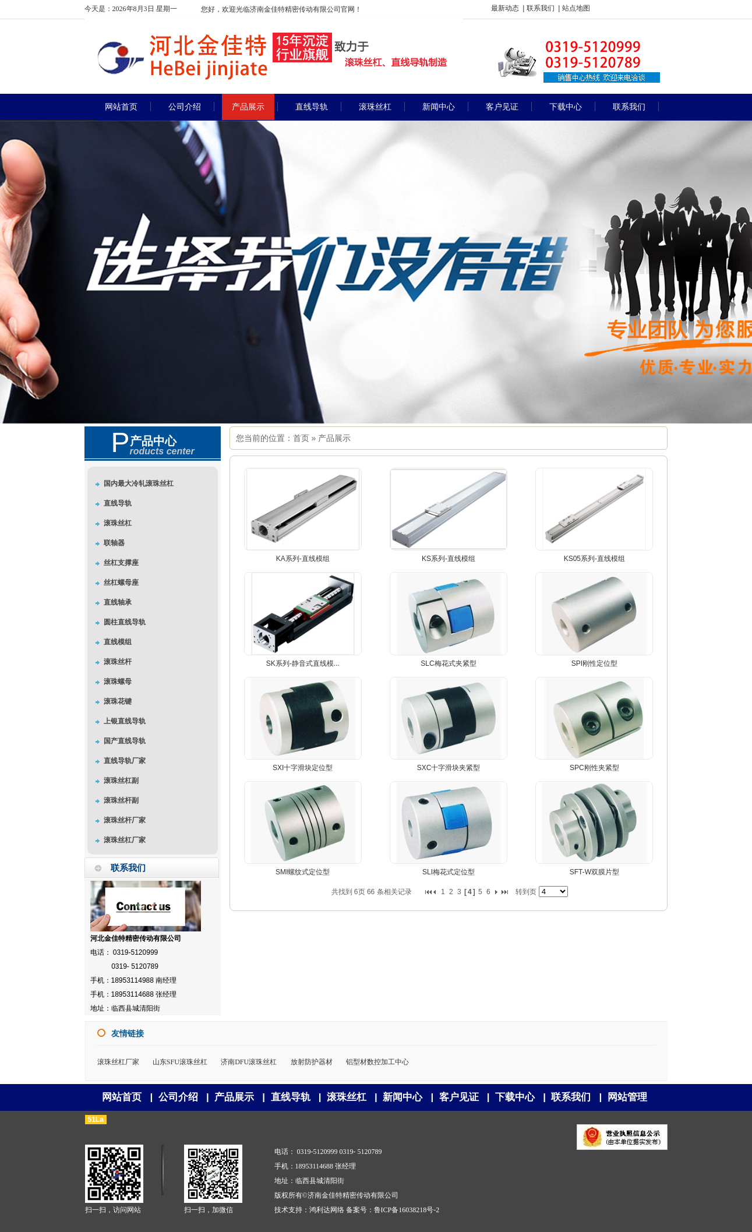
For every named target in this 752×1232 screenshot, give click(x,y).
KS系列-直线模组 (448, 559)
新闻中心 (402, 1097)
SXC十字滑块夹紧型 (449, 768)
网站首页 (122, 1097)
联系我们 (541, 8)
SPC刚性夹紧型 (594, 768)
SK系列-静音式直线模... (303, 663)
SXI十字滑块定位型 (303, 768)
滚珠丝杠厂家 (118, 1062)
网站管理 (627, 1097)
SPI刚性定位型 (594, 663)
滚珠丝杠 (346, 1097)
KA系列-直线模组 (303, 559)
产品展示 (334, 438)
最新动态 (505, 8)
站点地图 (576, 8)
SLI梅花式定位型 (448, 872)
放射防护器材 (312, 1062)
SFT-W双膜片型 (594, 872)
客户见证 (459, 1097)
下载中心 (515, 1097)
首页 (301, 438)
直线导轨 (290, 1097)
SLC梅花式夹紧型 (448, 663)
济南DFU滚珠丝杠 (249, 1062)
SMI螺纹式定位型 (303, 872)
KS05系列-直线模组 (594, 559)
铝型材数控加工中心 (377, 1062)
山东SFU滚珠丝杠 (180, 1062)
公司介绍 (178, 1097)
